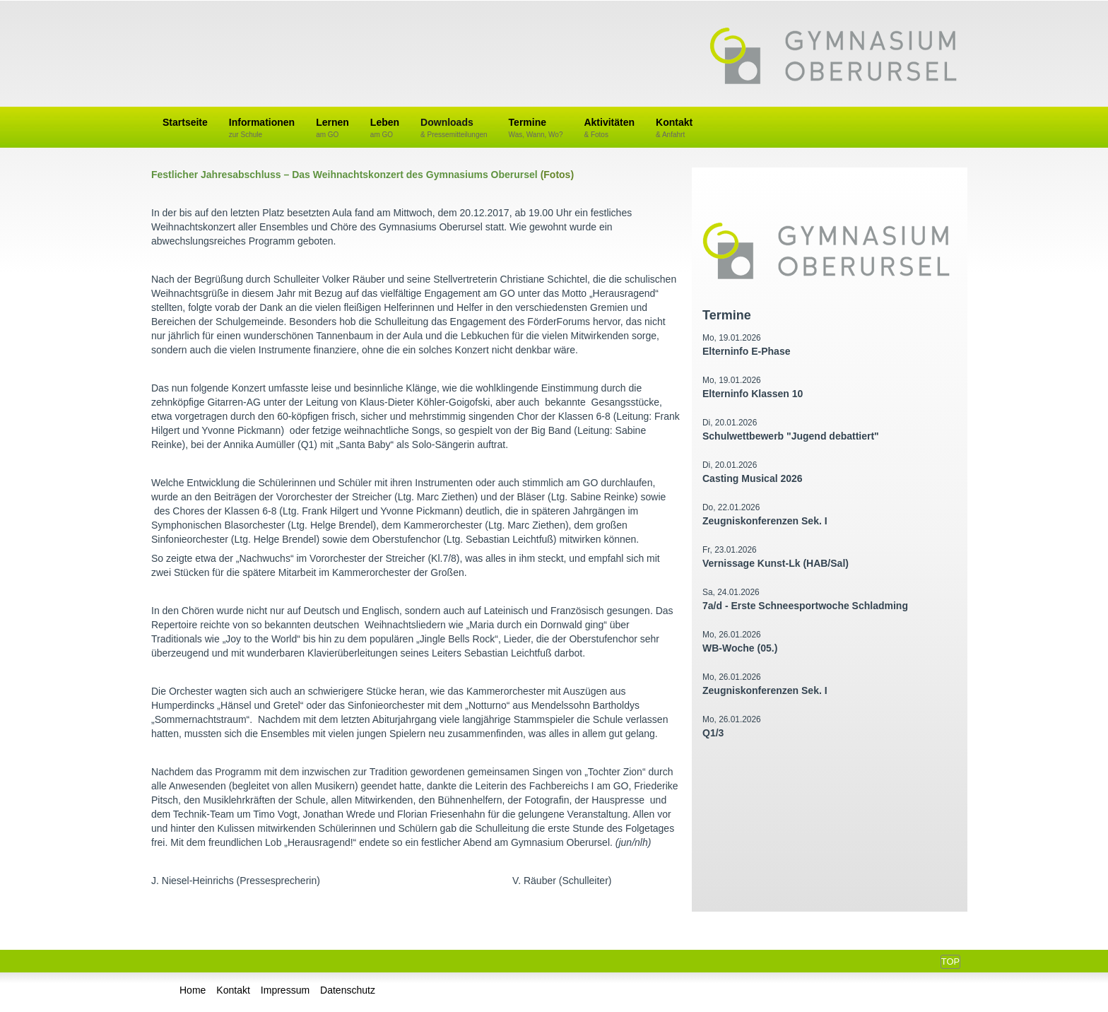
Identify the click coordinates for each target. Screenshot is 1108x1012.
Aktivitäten (609, 128)
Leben (384, 128)
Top (950, 961)
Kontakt (674, 128)
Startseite (185, 122)
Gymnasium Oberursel (833, 57)
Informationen (262, 128)
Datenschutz (347, 990)
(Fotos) (557, 174)
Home (192, 990)
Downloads (454, 128)
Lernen (332, 128)
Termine (536, 128)
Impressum (285, 990)
